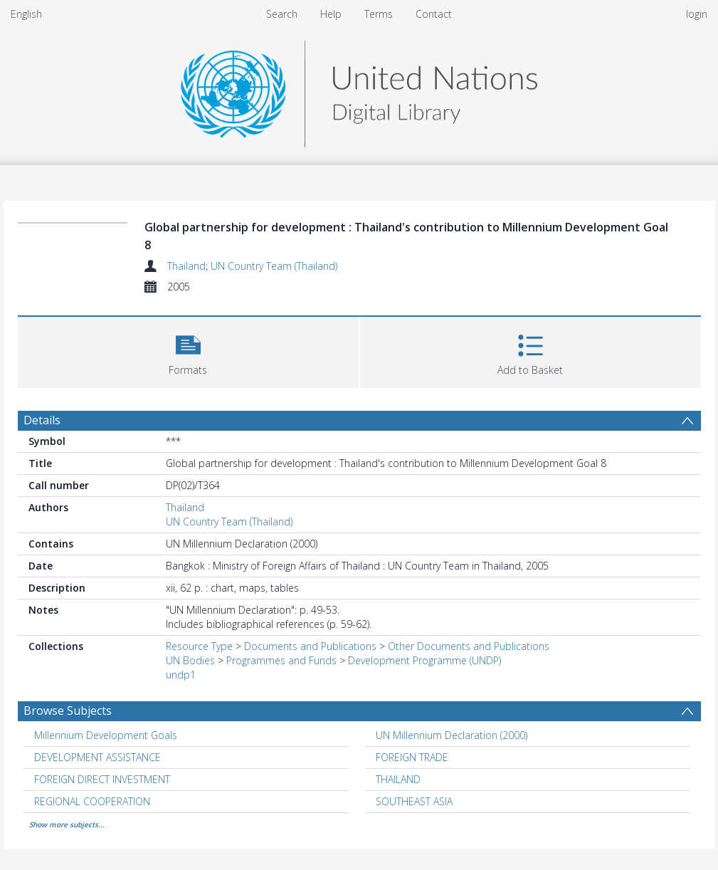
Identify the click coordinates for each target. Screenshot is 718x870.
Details (41, 420)
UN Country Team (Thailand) (274, 266)
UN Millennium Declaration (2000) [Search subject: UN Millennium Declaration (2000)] (451, 735)
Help (331, 14)
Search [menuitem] (281, 14)
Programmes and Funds (281, 660)
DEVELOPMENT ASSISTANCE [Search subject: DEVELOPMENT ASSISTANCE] (97, 757)
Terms (378, 14)
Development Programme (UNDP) (424, 660)
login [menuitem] (696, 14)
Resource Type (199, 646)
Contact (434, 14)
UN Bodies (190, 660)
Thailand (186, 266)
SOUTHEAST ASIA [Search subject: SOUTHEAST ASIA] (414, 801)
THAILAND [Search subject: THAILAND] (398, 779)
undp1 (181, 674)
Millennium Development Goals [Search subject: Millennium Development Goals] (105, 735)
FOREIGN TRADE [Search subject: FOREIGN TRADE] (412, 757)
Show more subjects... (67, 824)
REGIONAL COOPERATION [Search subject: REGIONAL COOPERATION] (92, 801)
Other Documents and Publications (468, 646)
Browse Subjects (67, 710)
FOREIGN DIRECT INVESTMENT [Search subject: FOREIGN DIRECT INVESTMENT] (102, 779)
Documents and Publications (310, 646)
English (26, 14)
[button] (188, 350)
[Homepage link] (359, 90)
